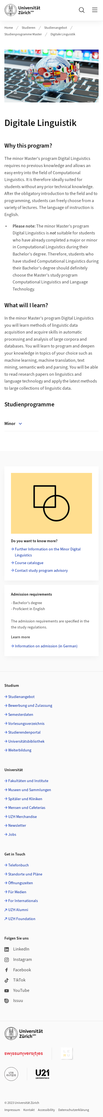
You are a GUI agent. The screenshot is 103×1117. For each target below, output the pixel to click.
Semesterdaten (20, 714)
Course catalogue (29, 563)
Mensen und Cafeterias (26, 808)
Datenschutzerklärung (73, 1110)
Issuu (13, 1001)
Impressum (12, 1110)
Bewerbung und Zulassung (30, 705)
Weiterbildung (19, 750)
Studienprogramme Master (23, 34)
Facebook (17, 970)
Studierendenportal (24, 732)
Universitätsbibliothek (26, 741)
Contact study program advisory (41, 570)
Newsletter (17, 825)
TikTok (15, 980)
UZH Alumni (18, 910)
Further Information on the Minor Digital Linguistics (48, 552)
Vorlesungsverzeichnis (26, 724)
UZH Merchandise (22, 817)
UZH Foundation (21, 919)
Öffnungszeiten (20, 883)
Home (8, 27)
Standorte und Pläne (25, 874)
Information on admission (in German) (46, 646)
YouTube (16, 990)
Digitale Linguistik (63, 34)
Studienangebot (55, 27)
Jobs (12, 834)
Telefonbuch (18, 865)
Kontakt (29, 1110)
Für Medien (17, 892)
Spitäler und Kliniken (25, 799)
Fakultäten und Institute (28, 781)
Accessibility (46, 1110)
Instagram (18, 960)
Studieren (28, 27)
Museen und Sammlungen (29, 790)
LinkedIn (16, 949)
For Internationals (23, 901)
